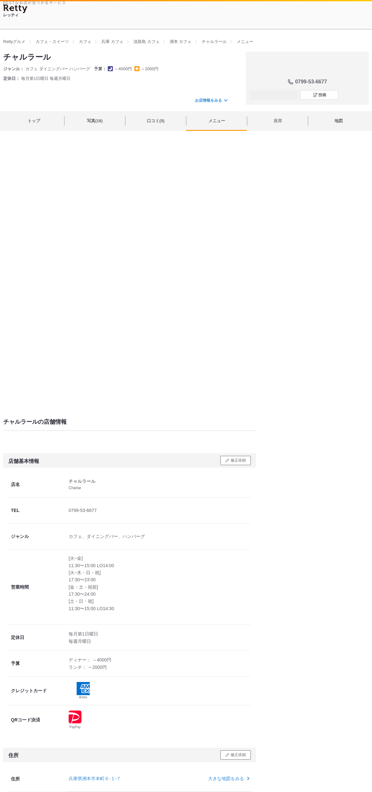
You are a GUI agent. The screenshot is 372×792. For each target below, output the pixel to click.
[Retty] (15, 8)
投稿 (322, 95)
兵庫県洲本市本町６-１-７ (95, 778)
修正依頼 (238, 460)
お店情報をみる (211, 100)
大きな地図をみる (228, 778)
